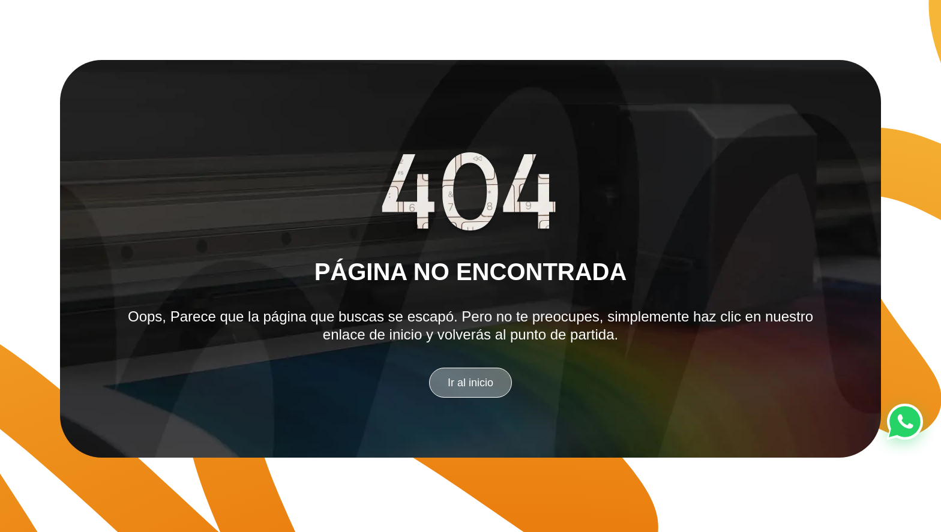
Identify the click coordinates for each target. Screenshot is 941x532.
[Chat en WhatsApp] (905, 422)
